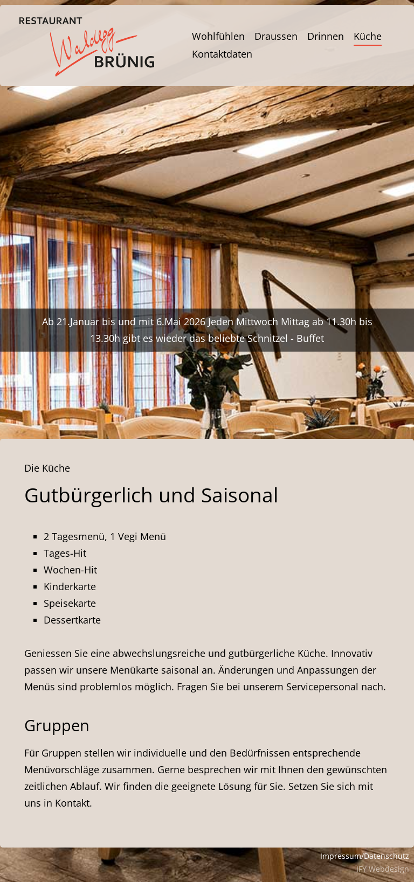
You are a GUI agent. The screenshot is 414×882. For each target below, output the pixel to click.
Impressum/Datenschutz (364, 856)
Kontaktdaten (222, 53)
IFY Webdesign (382, 869)
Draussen (276, 36)
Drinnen (325, 36)
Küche (368, 36)
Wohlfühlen (218, 36)
